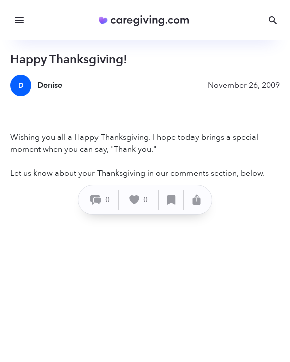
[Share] (196, 200)
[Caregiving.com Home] (147, 20)
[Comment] (100, 200)
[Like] (139, 200)
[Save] (171, 200)
